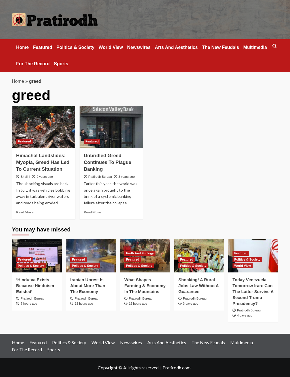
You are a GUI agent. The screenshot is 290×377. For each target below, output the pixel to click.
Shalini (25, 176)
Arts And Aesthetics (176, 47)
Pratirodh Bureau (100, 176)
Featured (42, 47)
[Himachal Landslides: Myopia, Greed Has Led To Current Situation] (43, 127)
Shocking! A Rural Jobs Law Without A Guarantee (198, 285)
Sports (61, 63)
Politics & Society (75, 47)
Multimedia (255, 47)
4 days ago (244, 315)
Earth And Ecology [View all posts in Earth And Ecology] (140, 253)
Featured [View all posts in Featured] (24, 141)
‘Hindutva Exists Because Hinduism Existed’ (35, 285)
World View (111, 47)
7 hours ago (29, 303)
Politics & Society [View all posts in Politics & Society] (31, 265)
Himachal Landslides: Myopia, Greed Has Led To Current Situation (42, 162)
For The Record (33, 63)
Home (22, 47)
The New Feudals (220, 47)
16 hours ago (138, 303)
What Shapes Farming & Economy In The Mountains (145, 285)
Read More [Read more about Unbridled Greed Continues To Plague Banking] (92, 212)
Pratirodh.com (177, 367)
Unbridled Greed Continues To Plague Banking (107, 162)
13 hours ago (84, 303)
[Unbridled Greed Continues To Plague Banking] (111, 127)
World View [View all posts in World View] (242, 265)
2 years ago (45, 176)
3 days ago (190, 303)
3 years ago (126, 176)
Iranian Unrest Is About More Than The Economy (87, 285)
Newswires (139, 47)
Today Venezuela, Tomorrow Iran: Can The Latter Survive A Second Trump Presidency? (253, 291)
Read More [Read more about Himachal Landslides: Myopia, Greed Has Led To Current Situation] (24, 212)
